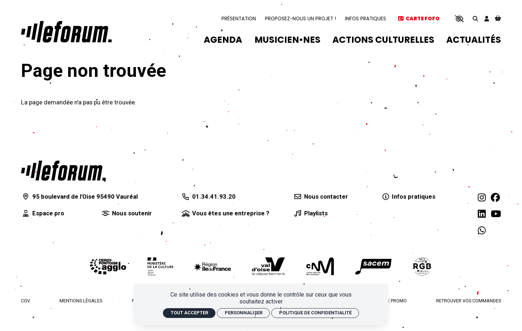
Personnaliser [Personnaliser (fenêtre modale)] (243, 312)
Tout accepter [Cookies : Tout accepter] (189, 312)
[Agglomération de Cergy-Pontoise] (108, 267)
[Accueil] (66, 31)
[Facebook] (495, 198)
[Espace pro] (42, 213)
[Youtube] (496, 214)
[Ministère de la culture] (160, 266)
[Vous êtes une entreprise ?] (225, 213)
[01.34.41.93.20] (208, 196)
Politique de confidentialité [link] (315, 312)
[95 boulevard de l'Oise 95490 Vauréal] (79, 196)
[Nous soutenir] (126, 213)
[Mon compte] (486, 18)
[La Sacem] (373, 267)
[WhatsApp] (482, 231)
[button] (459, 18)
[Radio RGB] (422, 266)
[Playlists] (310, 213)
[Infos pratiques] (408, 196)
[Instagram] (482, 198)
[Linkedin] (482, 214)
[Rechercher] (475, 19)
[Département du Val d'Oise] (268, 266)
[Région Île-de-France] (212, 266)
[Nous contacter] (320, 196)
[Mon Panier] (498, 18)
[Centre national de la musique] (320, 266)
